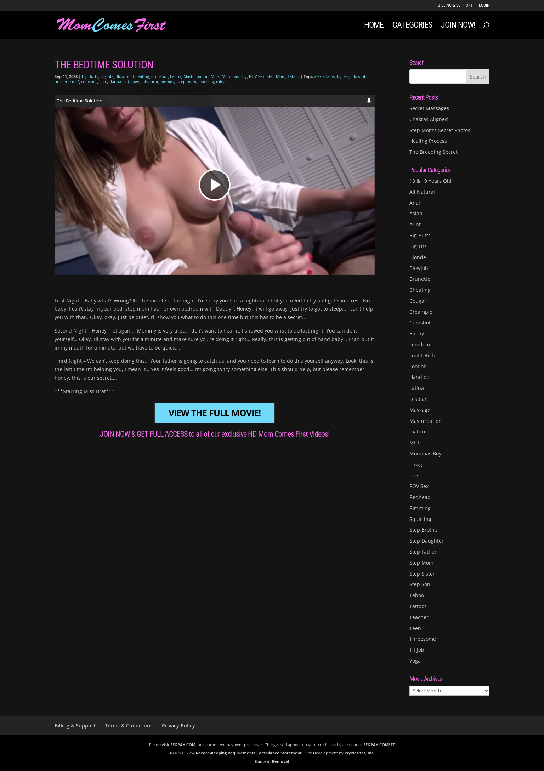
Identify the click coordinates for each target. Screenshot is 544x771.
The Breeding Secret (433, 151)
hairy (104, 81)
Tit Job (416, 649)
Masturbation (196, 76)
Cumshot (159, 76)
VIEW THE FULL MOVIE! (215, 413)
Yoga (415, 660)
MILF (215, 76)
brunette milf (67, 81)
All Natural (422, 191)
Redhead (420, 497)
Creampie (420, 311)
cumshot (89, 81)
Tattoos (418, 606)
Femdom (419, 344)
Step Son (419, 584)
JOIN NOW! (458, 26)
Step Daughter (426, 540)
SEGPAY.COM (183, 744)
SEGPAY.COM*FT (379, 744)
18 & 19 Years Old (430, 180)
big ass (343, 76)
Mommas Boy (234, 76)
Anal (414, 202)
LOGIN (484, 5)
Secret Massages (429, 108)
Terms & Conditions (129, 725)
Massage (419, 410)
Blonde (417, 257)
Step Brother (424, 529)
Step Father (423, 551)
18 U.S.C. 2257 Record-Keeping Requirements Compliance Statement (235, 752)
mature (418, 431)
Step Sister (422, 573)
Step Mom (276, 76)
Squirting (420, 519)
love (135, 81)
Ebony (416, 333)
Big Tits (106, 76)
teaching (206, 81)
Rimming (420, 508)
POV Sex (257, 76)
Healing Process (428, 140)
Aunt (415, 224)
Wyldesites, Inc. (360, 752)
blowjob (359, 76)
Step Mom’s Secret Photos (439, 130)
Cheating (141, 76)
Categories (412, 26)
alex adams (324, 76)
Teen (415, 628)
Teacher (419, 617)
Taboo (293, 76)
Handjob (419, 377)
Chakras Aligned (428, 119)
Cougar (417, 300)
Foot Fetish (422, 355)
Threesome (422, 638)
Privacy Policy (178, 725)
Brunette (419, 279)
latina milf (120, 81)
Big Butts (90, 76)
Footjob (418, 366)
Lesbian (418, 399)
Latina (175, 76)
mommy (168, 81)
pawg (415, 464)
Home (374, 26)
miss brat (149, 81)
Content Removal (272, 761)
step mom (187, 81)
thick (220, 81)
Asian (416, 213)
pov (413, 475)
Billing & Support (455, 5)
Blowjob (123, 76)
